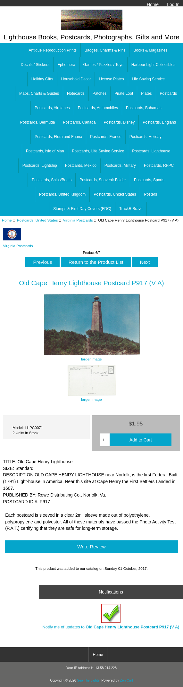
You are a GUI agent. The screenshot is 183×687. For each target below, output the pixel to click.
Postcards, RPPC (159, 165)
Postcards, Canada (79, 122)
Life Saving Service (148, 79)
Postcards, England (159, 122)
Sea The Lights (88, 680)
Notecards (76, 93)
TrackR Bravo (131, 208)
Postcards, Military (120, 165)
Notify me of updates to (111, 616)
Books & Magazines (150, 50)
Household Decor (76, 79)
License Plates (111, 79)
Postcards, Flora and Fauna (58, 136)
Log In (173, 4)
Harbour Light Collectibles (153, 64)
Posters (150, 194)
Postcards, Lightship (39, 165)
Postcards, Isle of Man (45, 151)
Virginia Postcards (78, 220)
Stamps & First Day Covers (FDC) (82, 208)
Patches (99, 93)
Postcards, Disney (119, 122)
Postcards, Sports (149, 180)
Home (153, 4)
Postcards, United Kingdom (62, 194)
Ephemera (66, 64)
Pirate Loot (123, 93)
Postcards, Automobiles (98, 108)
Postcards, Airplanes (52, 108)
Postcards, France (105, 136)
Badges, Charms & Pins (105, 50)
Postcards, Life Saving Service (98, 151)
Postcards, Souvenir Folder (102, 180)
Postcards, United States (37, 220)
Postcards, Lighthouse (151, 151)
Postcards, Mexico (80, 165)
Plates (146, 93)
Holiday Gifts (42, 79)
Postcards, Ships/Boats (51, 180)
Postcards (168, 93)
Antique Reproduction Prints (53, 50)
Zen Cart (126, 680)
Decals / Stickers (35, 64)
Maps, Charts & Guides (39, 93)
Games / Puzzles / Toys (103, 64)
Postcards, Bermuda (37, 122)
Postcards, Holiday (145, 136)
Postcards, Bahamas (144, 108)
